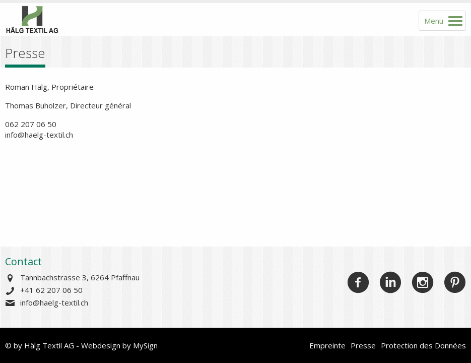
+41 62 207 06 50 (51, 290)
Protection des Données (423, 345)
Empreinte (327, 345)
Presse (363, 345)
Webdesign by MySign (119, 345)
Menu (433, 21)
